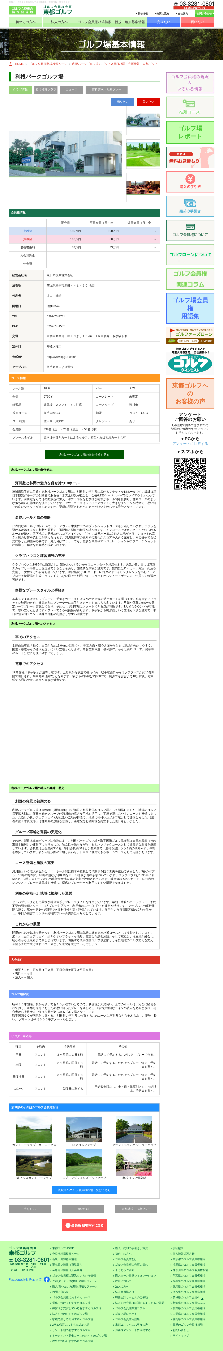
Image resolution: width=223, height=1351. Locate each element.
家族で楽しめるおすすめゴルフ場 (72, 1319)
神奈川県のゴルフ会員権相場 (190, 1270)
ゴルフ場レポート (190, 132)
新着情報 (143, 13)
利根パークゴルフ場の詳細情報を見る (84, 454)
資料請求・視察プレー (106, 89)
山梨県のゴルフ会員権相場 (189, 1313)
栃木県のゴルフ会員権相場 (189, 1291)
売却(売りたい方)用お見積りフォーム (75, 1281)
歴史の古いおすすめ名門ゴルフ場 (72, 1341)
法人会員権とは (124, 1291)
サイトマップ (181, 1335)
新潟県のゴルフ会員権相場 (189, 1302)
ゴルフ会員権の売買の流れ (131, 1264)
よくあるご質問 (124, 1270)
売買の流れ (162, 13)
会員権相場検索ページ (66, 1253)
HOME (19, 63)
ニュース (71, 89)
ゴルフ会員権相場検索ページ (48, 63)
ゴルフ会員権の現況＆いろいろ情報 (74, 1275)
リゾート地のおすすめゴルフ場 (71, 1330)
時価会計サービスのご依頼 (131, 1297)
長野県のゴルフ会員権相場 (189, 1308)
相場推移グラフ (46, 89)
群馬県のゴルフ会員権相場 (189, 1286)
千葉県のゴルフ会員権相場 (189, 1275)
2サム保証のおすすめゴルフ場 (70, 1324)
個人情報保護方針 (183, 1253)
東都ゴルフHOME (63, 1248)
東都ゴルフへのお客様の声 (190, 393)
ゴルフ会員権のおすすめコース (71, 1297)
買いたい (197, 22)
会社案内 (183, 13)
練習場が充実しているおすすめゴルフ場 (76, 1308)
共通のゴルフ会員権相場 (188, 1324)
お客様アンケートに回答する (133, 1330)
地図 (92, 285)
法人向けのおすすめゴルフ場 (70, 1313)
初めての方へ (26, 22)
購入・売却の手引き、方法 (131, 1248)
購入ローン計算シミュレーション (135, 1275)
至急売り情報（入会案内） (68, 1270)
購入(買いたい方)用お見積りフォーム (75, 1286)
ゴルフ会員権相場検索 (94, 22)
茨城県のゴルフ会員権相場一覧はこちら (84, 1190)
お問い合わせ (204, 13)
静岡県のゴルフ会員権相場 (189, 1319)
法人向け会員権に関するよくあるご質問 (139, 1302)
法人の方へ (59, 22)
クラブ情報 (20, 89)
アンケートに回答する (190, 444)
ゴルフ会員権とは (126, 1259)
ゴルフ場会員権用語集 (190, 308)
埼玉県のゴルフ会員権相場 (189, 1264)
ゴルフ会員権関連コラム (130, 1308)
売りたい (163, 22)
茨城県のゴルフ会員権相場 (189, 1297)
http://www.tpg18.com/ (61, 357)
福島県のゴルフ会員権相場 (189, 1281)
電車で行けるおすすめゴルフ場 (71, 1302)
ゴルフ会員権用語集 (127, 1319)
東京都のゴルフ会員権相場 (189, 1259)
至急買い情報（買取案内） (68, 1264)
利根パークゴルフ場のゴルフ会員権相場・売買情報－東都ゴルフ (114, 63)
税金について (123, 1281)
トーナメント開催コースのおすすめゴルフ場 (79, 1335)
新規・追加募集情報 (130, 22)
